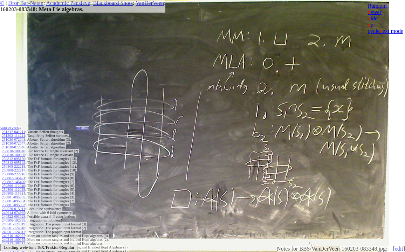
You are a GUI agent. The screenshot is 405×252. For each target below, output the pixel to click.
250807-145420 (13, 182)
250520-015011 (13, 209)
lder (373, 18)
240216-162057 (13, 236)
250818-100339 (13, 155)
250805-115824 (13, 193)
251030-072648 (13, 139)
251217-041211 (13, 132)
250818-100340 (13, 151)
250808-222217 (13, 170)
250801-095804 (13, 201)
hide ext (82, 128)
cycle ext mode (385, 31)
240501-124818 (13, 228)
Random (377, 6)
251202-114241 (13, 136)
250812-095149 (13, 162)
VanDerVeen (150, 3)
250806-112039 (13, 189)
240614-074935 (13, 213)
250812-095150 (13, 159)
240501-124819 (13, 224)
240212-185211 (13, 243)
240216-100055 (13, 239)
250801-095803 (13, 205)
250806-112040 (13, 186)
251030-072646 (13, 147)
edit (399, 249)
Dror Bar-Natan (25, 3)
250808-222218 (13, 166)
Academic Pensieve (68, 3)
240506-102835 (13, 220)
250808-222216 (13, 174)
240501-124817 (13, 232)
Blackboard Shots (113, 3)
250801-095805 (13, 197)
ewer (375, 12)
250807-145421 (13, 178)
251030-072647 (13, 143)
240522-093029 (13, 216)
